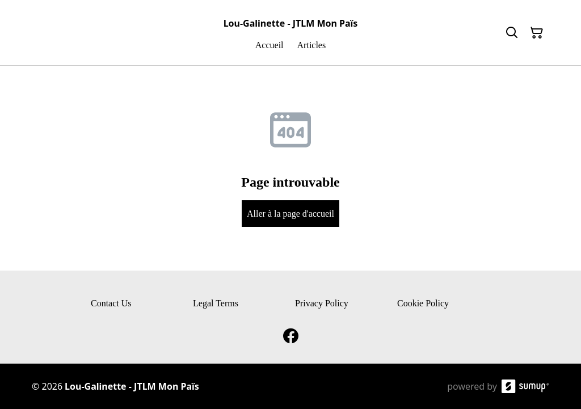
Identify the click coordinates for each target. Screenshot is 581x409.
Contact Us (111, 303)
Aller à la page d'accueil (290, 213)
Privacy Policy (321, 303)
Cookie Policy (423, 303)
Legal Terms (215, 303)
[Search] (511, 32)
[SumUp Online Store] (525, 386)
